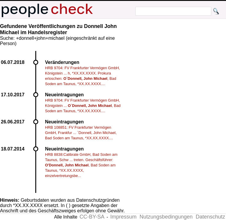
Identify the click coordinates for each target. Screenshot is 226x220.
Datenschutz (210, 217)
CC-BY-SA (91, 217)
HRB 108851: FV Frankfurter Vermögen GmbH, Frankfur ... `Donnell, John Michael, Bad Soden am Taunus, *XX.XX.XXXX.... (81, 132)
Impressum (123, 217)
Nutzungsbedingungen (165, 217)
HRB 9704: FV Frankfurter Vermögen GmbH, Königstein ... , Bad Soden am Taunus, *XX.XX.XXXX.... (83, 105)
